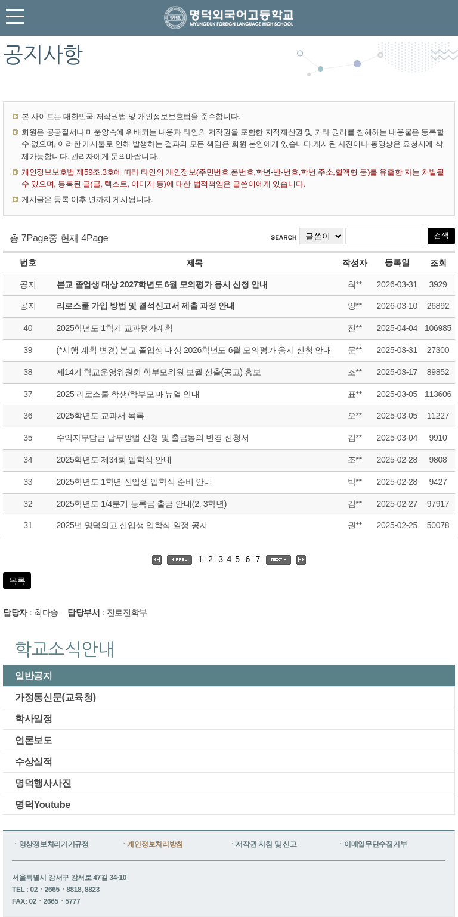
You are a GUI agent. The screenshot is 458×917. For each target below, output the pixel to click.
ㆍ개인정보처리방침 (151, 844)
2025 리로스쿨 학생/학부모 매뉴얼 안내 (128, 394)
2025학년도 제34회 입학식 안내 (114, 459)
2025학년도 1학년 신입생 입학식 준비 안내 (134, 482)
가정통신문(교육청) (55, 697)
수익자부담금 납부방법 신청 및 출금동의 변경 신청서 (153, 437)
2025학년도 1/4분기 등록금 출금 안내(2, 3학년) (142, 504)
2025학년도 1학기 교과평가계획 (115, 328)
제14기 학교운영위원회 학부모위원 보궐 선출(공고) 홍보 (159, 372)
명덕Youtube (42, 804)
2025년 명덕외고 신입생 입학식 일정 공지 (132, 525)
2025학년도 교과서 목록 (100, 415)
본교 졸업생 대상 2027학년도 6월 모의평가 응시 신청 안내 (162, 284)
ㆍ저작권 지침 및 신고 (263, 844)
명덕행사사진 (43, 782)
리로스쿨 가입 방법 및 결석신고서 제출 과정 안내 (146, 306)
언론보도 (33, 740)
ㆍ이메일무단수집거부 (372, 844)
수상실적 (33, 761)
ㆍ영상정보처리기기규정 (50, 844)
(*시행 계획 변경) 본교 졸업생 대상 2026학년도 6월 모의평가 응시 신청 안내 (194, 350)
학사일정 (33, 718)
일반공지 (33, 675)
